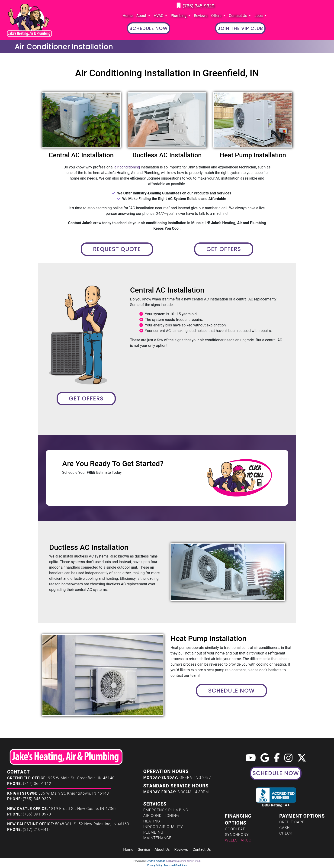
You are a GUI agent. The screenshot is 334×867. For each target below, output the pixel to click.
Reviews (201, 15)
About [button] (141, 15)
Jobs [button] (258, 15)
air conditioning (127, 167)
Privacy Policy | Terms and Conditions (166, 865)
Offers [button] (216, 15)
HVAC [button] (159, 15)
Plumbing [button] (179, 15)
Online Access (155, 861)
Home (128, 15)
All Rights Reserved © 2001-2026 (183, 861)
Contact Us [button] (238, 15)
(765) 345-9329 (198, 5)
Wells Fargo (238, 840)
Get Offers (223, 249)
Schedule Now (231, 690)
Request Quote (117, 249)
